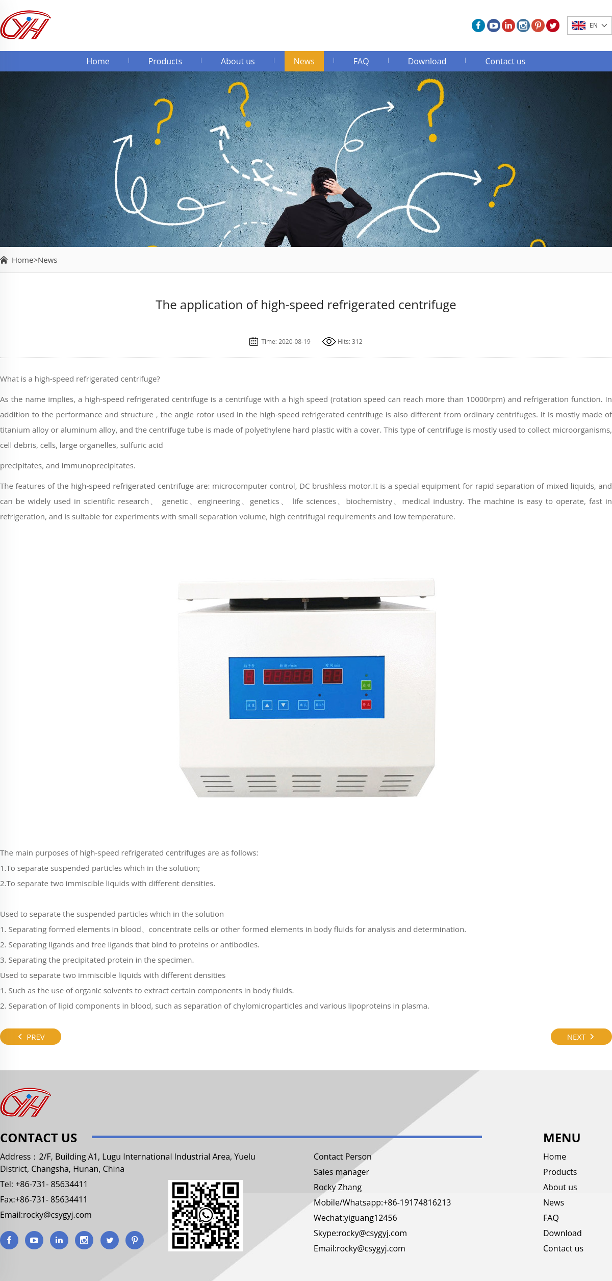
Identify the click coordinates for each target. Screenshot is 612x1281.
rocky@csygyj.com (57, 1214)
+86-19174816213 (417, 1202)
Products (165, 61)
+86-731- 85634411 (50, 1184)
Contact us (505, 61)
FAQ (361, 61)
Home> (25, 260)
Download (427, 61)
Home (97, 61)
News (304, 61)
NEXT (581, 1037)
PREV (30, 1037)
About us (238, 61)
